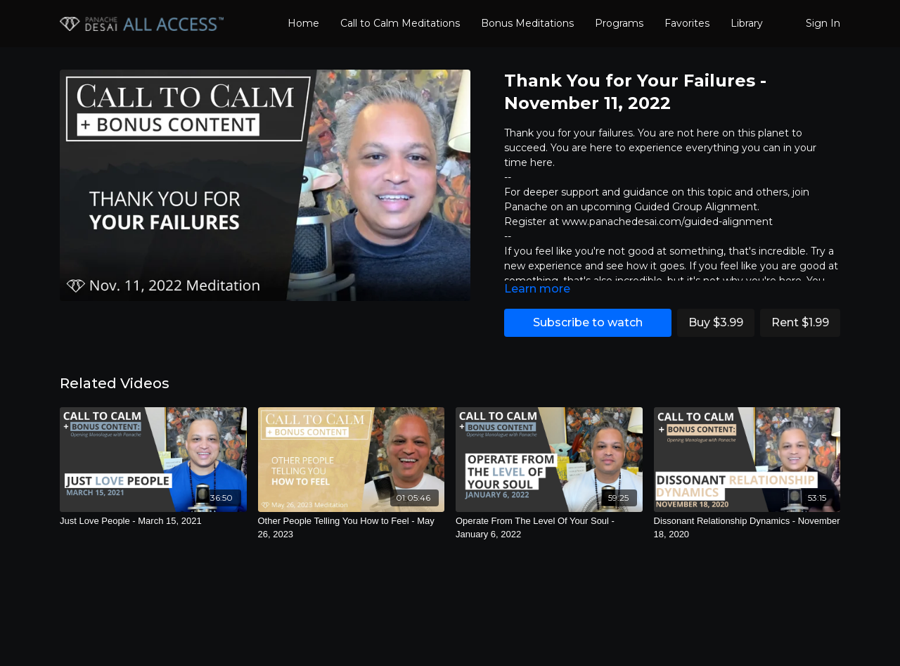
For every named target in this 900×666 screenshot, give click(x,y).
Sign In (823, 23)
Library (747, 23)
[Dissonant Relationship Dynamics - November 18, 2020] (747, 528)
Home (303, 23)
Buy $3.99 (715, 322)
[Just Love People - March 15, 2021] (153, 521)
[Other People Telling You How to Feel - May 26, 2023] (351, 528)
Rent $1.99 (800, 322)
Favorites (686, 23)
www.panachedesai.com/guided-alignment (667, 221)
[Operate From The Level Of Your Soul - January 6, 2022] (549, 528)
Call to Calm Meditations (400, 23)
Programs (619, 23)
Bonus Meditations (527, 23)
